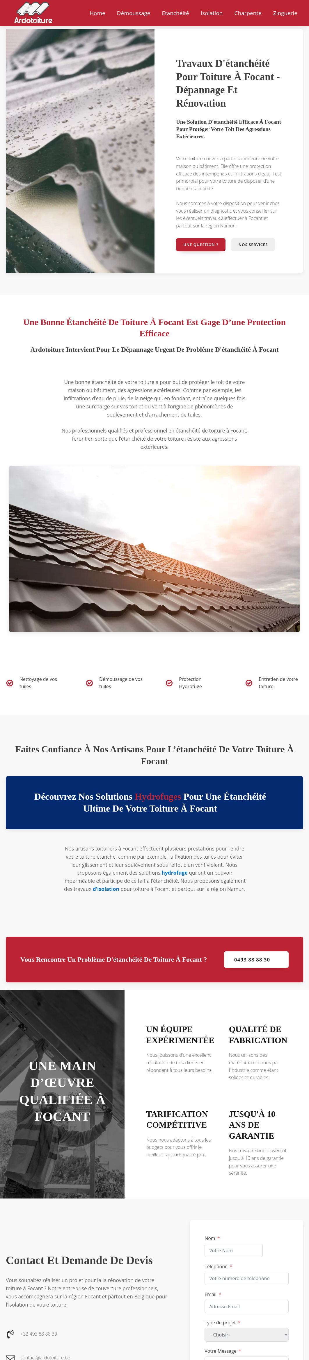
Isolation (212, 13)
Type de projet (220, 1322)
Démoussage (133, 13)
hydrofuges (158, 796)
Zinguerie (285, 13)
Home (97, 13)
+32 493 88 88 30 (38, 1334)
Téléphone (216, 1266)
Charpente (247, 13)
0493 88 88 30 (252, 959)
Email (210, 1294)
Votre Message (221, 1351)
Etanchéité (175, 13)
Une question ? (200, 244)
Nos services (253, 244)
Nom (210, 1238)
